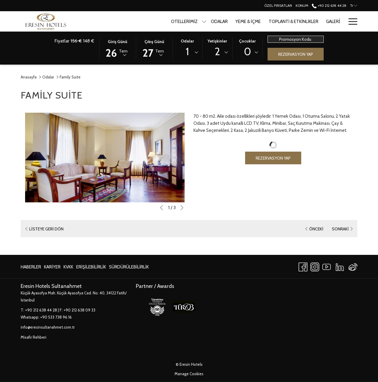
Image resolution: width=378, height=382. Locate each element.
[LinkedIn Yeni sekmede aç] (340, 265)
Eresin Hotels (191, 364)
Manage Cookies (189, 373)
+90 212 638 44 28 (41, 310)
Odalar (187, 41)
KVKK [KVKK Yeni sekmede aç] (68, 268)
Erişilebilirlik (91, 267)
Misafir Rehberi (33, 337)
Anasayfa (29, 77)
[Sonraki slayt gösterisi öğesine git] (182, 207)
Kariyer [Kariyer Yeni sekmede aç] (52, 268)
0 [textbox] (247, 51)
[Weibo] (352, 265)
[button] (117, 47)
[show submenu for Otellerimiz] (155, 21)
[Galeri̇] (284, 21)
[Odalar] (170, 21)
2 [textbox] (217, 51)
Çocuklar (247, 41)
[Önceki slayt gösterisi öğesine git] (161, 207)
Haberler (31, 267)
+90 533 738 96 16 (56, 317)
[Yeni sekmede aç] (157, 306)
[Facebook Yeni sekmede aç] (303, 265)
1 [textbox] (187, 51)
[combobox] (187, 52)
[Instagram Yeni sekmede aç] (314, 265)
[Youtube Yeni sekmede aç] (326, 265)
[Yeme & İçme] (199, 21)
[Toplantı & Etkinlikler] (244, 21)
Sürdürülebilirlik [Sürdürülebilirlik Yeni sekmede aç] (129, 268)
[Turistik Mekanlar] (319, 21)
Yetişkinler (217, 41)
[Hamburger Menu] (350, 21)
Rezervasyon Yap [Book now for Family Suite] (273, 158)
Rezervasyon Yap (295, 54)
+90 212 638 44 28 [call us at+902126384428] (329, 5)
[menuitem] (32, 267)
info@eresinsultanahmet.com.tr (48, 327)
